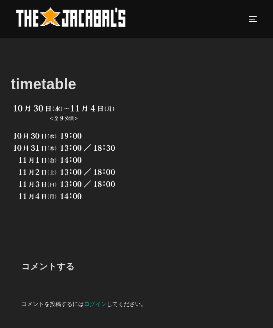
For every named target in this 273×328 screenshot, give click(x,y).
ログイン (95, 304)
